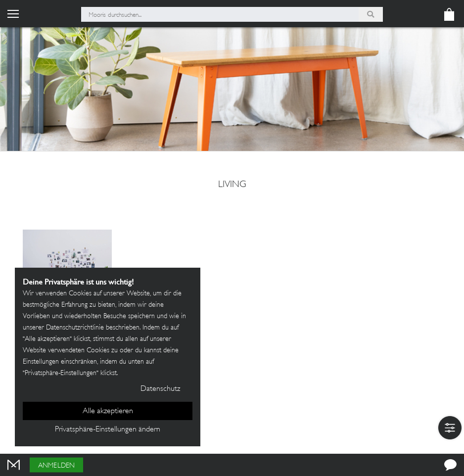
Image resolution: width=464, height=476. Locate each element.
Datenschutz (160, 389)
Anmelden (56, 466)
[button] (450, 428)
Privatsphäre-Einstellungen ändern (107, 429)
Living (232, 185)
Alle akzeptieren (108, 411)
